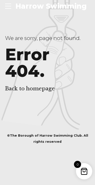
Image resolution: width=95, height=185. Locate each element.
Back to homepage (30, 88)
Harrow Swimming (51, 6)
